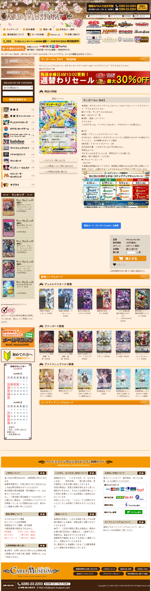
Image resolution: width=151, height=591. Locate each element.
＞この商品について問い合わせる (58, 166)
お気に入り (120, 264)
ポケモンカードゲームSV (76, 65)
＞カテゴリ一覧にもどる (54, 160)
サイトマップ (116, 16)
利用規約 (127, 16)
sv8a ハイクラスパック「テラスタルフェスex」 (109, 65)
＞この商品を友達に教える (55, 171)
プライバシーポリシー (98, 16)
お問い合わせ (140, 16)
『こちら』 (77, 500)
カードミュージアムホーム (51, 65)
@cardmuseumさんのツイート (14, 304)
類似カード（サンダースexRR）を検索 (101, 225)
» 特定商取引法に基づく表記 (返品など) (127, 271)
